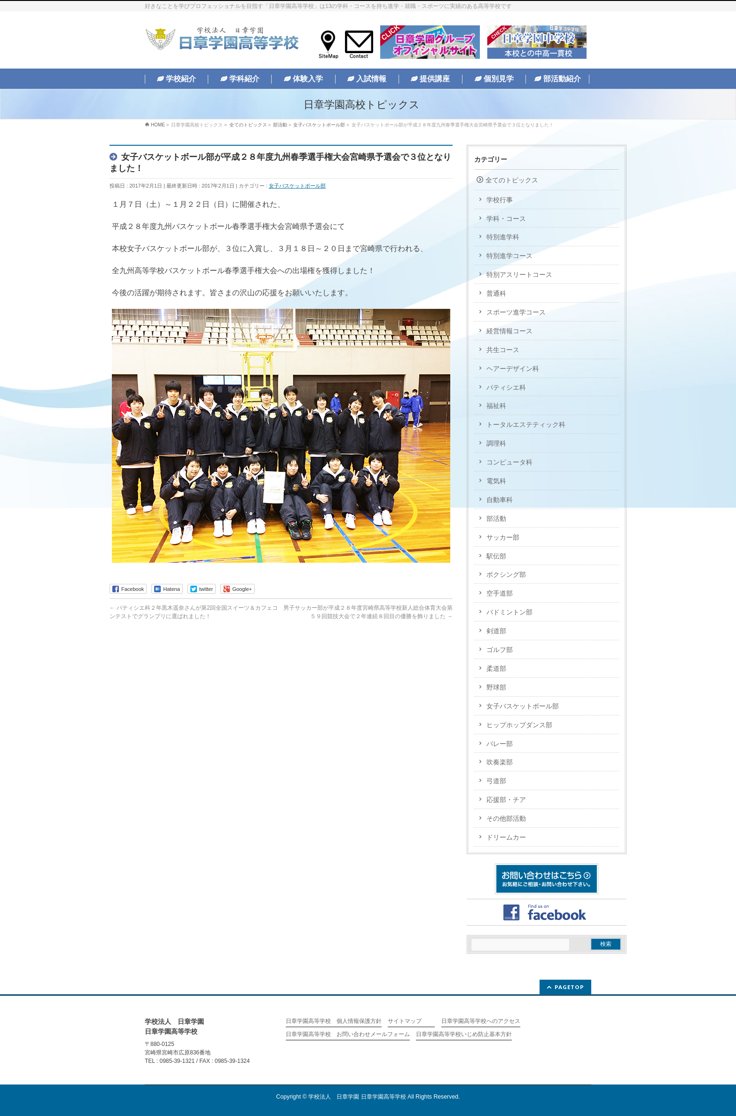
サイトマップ (405, 1021)
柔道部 (496, 668)
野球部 (496, 687)
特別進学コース (509, 255)
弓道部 (496, 781)
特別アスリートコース (519, 274)
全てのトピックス (511, 180)
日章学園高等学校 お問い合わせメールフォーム (348, 1034)
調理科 (496, 443)
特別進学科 (502, 237)
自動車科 (499, 499)
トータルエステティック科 (525, 424)
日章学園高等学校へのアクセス (480, 1021)
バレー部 (499, 743)
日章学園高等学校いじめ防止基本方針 (464, 1034)
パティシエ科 (506, 387)
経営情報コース (509, 331)
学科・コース (506, 218)
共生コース (502, 350)
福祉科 (496, 405)
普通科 (496, 293)
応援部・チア (506, 799)
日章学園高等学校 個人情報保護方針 (334, 1021)
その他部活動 (506, 818)
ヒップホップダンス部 (519, 725)
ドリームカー (506, 837)
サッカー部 (502, 537)
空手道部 (499, 593)
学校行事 (499, 200)
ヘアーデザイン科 (512, 368)
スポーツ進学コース (516, 312)
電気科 (496, 481)
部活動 (496, 518)
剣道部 (496, 631)
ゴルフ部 (499, 649)
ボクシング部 (506, 574)
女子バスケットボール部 (297, 186)
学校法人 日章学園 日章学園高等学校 (357, 1096)
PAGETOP (569, 987)
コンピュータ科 (509, 462)
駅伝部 (496, 556)
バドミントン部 (509, 612)
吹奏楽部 (499, 762)
